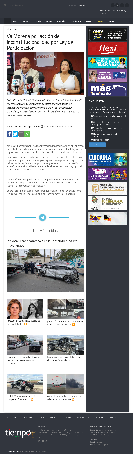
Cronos (49, 21)
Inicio (9, 29)
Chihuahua (96, 442)
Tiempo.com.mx (13, 451)
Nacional (26, 21)
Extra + (101, 21)
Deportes (89, 21)
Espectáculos (75, 21)
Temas (111, 21)
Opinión (38, 21)
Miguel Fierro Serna (103, 430)
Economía (61, 21)
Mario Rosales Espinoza (101, 435)
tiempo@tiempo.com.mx (101, 444)
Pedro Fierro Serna (103, 432)
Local (15, 21)
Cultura (112, 417)
